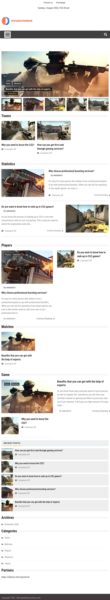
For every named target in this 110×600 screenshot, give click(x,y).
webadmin (13, 93)
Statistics (17, 255)
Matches (17, 83)
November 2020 (12, 524)
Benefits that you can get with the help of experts (37, 502)
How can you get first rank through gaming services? (39, 450)
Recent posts (12, 443)
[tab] (11, 443)
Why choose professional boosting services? (71, 171)
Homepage (60, 2)
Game (8, 83)
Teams (8, 563)
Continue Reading (101, 195)
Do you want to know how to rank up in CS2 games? (27, 206)
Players (8, 255)
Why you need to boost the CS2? (17, 144)
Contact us (48, 2)
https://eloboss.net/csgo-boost (15, 577)
